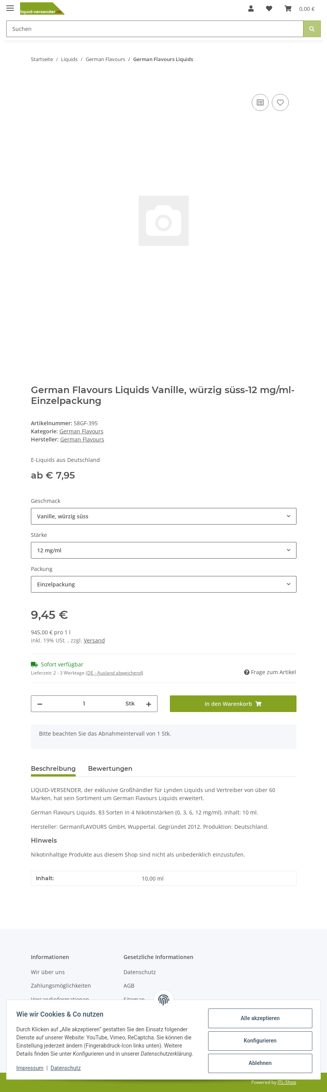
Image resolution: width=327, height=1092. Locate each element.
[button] (251, 8)
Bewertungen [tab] (110, 768)
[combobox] (164, 516)
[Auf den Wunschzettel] (280, 102)
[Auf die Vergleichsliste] (260, 102)
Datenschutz (140, 972)
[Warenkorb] (299, 8)
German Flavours (81, 431)
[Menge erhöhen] (148, 704)
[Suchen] (154, 28)
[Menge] (84, 704)
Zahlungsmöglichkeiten (61, 985)
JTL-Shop (287, 1082)
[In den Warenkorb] (37, 83)
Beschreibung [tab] (53, 768)
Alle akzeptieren (257, 1015)
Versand (94, 640)
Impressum (32, 1069)
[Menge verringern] (39, 704)
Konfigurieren (257, 1037)
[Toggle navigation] (10, 5)
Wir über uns (48, 972)
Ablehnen (257, 1059)
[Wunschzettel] (269, 8)
